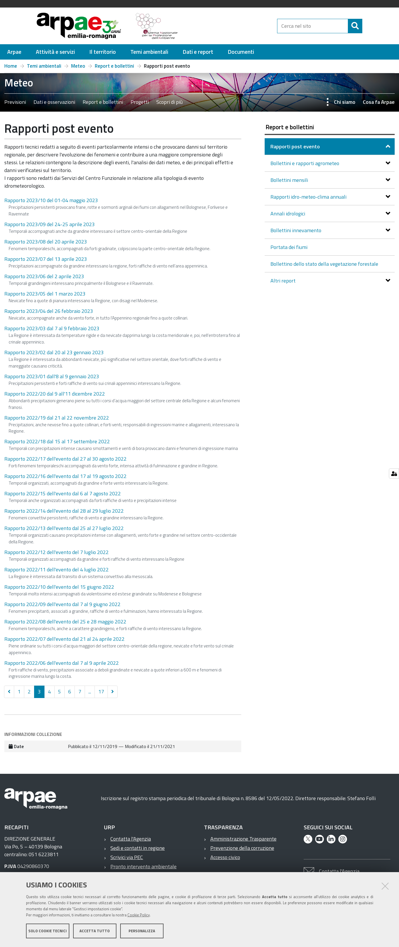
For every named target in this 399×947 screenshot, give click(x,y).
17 (101, 691)
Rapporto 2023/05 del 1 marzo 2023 (45, 294)
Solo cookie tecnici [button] (47, 932)
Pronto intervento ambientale (143, 866)
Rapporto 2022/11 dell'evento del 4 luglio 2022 (56, 569)
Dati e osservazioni (54, 102)
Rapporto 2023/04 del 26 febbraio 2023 (48, 311)
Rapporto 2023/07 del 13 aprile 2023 (45, 259)
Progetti (140, 102)
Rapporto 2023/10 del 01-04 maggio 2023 (51, 200)
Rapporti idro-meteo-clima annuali (309, 197)
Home (10, 66)
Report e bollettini (114, 66)
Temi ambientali (44, 66)
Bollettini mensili (289, 180)
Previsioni (15, 102)
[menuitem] (14, 52)
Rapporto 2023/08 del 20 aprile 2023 (45, 241)
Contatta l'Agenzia (130, 839)
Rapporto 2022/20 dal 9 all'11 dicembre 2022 (54, 394)
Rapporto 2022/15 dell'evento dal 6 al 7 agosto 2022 (62, 493)
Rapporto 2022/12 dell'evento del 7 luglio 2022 (56, 552)
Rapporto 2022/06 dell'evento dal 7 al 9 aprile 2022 (61, 663)
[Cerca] (367, 26)
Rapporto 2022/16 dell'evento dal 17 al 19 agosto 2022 (65, 476)
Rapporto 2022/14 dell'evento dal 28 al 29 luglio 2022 (64, 511)
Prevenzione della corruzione (242, 848)
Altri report (283, 281)
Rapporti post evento (295, 146)
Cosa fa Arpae (379, 102)
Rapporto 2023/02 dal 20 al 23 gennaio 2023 (54, 352)
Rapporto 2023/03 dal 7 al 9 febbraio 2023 (51, 328)
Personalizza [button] (142, 932)
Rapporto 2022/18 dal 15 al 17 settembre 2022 (57, 441)
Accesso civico (225, 857)
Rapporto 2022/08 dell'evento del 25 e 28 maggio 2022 (65, 621)
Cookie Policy (138, 916)
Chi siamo (344, 102)
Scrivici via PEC (126, 857)
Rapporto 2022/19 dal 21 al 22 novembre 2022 (56, 418)
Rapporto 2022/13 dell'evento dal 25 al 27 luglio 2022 (64, 528)
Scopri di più (169, 102)
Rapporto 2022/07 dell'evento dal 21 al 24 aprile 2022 (64, 639)
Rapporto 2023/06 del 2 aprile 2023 (44, 276)
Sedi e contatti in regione (137, 848)
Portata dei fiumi (288, 247)
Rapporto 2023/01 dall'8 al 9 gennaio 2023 (51, 376)
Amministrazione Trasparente (243, 839)
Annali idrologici (288, 213)
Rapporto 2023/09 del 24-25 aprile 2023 (49, 224)
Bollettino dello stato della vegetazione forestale (324, 264)
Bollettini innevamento (296, 230)
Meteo (78, 66)
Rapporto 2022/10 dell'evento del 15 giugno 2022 (59, 587)
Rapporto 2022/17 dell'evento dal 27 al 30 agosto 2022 (65, 459)
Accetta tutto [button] (94, 932)
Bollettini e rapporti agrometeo (305, 163)
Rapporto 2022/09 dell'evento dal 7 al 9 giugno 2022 (62, 604)
